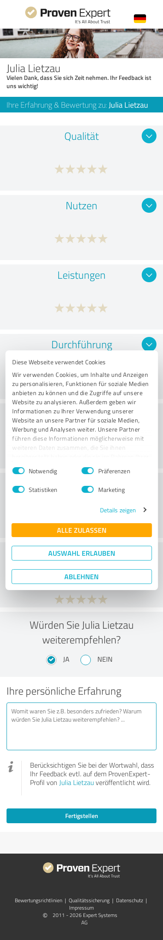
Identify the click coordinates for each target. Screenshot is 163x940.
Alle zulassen (81, 530)
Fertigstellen (81, 815)
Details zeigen (118, 510)
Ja (66, 659)
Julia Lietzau (76, 782)
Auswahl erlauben (81, 553)
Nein (105, 659)
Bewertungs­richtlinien (38, 900)
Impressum (81, 907)
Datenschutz (129, 900)
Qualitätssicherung (89, 900)
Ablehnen (81, 576)
